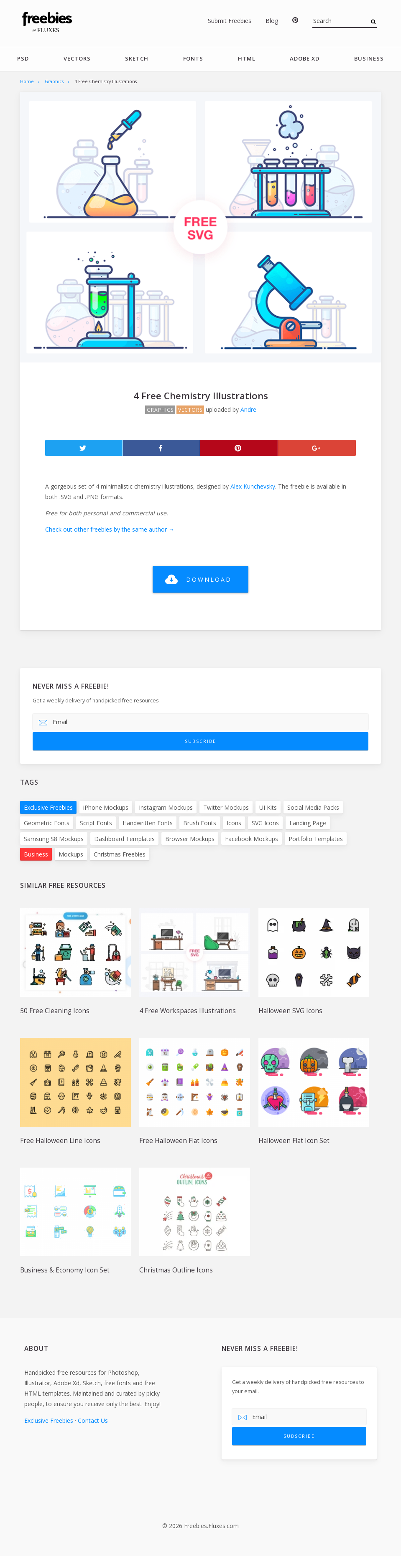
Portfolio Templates (316, 839)
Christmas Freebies (120, 854)
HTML (246, 59)
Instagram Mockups (166, 807)
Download (209, 579)
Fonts (193, 59)
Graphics (54, 81)
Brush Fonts (199, 823)
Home (27, 81)
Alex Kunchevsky (252, 486)
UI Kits (268, 807)
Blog (272, 21)
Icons (234, 823)
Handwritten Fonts (148, 823)
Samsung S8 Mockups (54, 839)
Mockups (71, 854)
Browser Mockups (190, 839)
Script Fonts (96, 823)
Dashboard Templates (124, 839)
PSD (23, 59)
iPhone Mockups (105, 807)
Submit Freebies (229, 21)
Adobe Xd (304, 59)
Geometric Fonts (46, 823)
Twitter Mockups (226, 807)
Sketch (136, 59)
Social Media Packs (313, 807)
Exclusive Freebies (48, 807)
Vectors (77, 59)
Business (369, 59)
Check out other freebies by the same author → (109, 530)
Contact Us (93, 1420)
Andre (248, 409)
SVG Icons (265, 823)
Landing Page (307, 823)
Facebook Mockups (251, 839)
